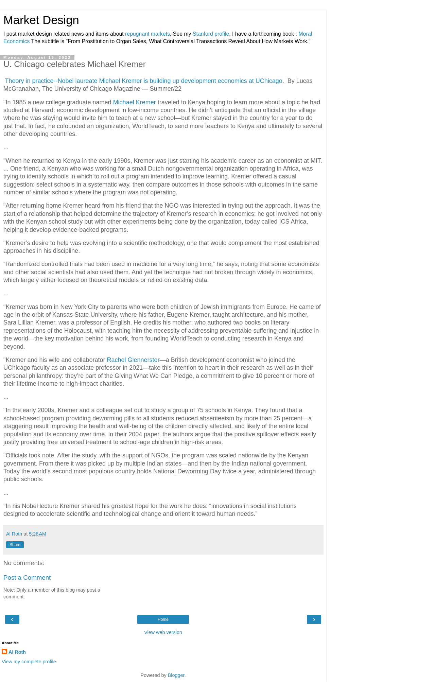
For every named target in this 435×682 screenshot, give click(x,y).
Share (15, 544)
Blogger (176, 675)
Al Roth (17, 652)
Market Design (41, 20)
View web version (163, 632)
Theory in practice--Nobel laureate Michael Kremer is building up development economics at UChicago (143, 80)
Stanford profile (211, 34)
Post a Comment (27, 577)
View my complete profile (29, 661)
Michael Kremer (134, 102)
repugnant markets (147, 34)
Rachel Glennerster (133, 359)
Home (163, 619)
